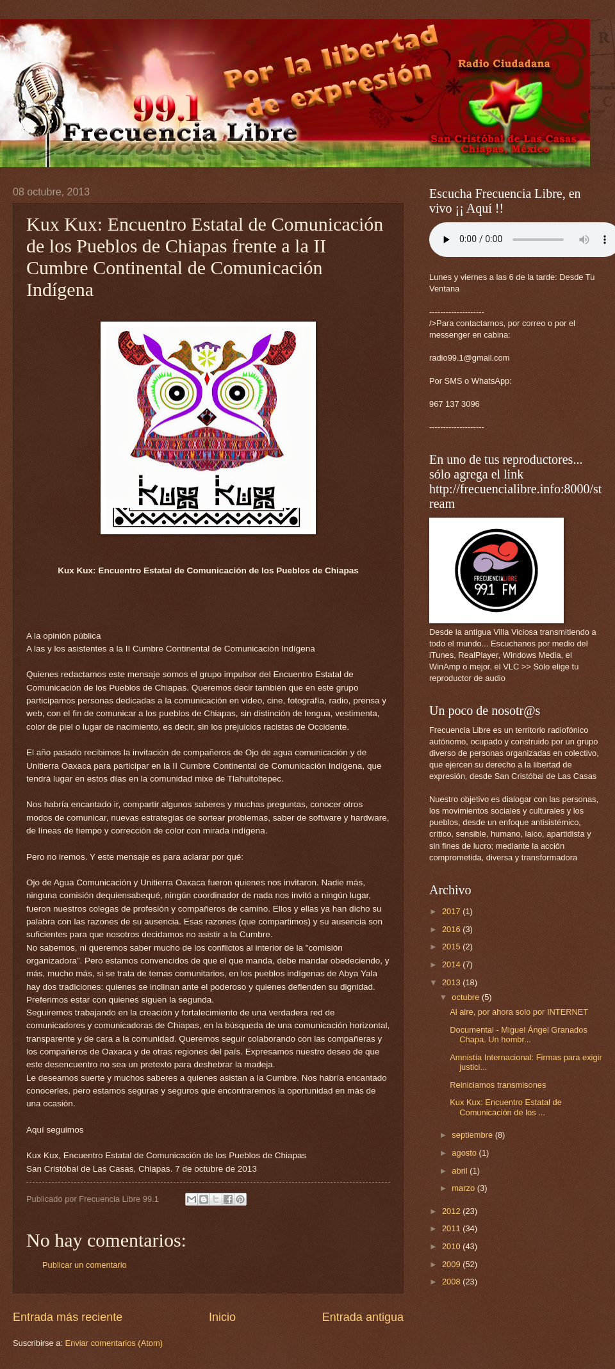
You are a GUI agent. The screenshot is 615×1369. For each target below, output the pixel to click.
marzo (464, 1188)
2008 (452, 1281)
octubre (467, 997)
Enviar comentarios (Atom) (114, 1343)
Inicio (222, 1317)
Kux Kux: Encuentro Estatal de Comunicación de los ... (506, 1107)
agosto (465, 1153)
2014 (452, 964)
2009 (452, 1264)
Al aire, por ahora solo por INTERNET (519, 1012)
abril (461, 1171)
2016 (452, 929)
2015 (452, 946)
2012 (452, 1211)
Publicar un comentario (84, 1265)
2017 (452, 911)
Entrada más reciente (67, 1317)
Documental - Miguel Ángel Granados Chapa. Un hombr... (518, 1034)
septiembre (473, 1135)
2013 (452, 982)
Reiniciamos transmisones (498, 1085)
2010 (452, 1246)
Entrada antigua (363, 1317)
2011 (452, 1228)
